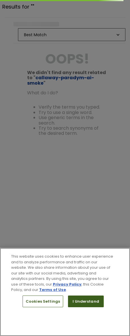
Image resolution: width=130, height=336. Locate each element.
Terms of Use (52, 289)
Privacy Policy (67, 284)
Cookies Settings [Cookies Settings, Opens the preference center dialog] (43, 301)
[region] (65, 292)
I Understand (86, 301)
